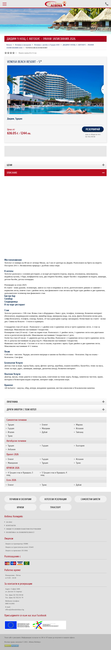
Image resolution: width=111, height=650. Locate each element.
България (80, 445)
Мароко (79, 424)
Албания (11, 449)
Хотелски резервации (55, 499)
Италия (11, 432)
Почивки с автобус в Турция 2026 (46, 45)
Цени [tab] (9, 165)
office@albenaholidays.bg (14, 609)
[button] (101, 89)
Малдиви (46, 428)
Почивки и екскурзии (23, 45)
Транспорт (55, 507)
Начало (9, 45)
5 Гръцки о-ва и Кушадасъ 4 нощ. (54, 473)
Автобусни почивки (16, 440)
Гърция (11, 428)
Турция (11, 424)
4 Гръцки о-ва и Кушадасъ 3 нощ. (19, 473)
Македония (13, 463)
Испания (79, 428)
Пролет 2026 (12, 454)
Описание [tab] (12, 172)
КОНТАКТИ (11, 525)
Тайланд (79, 432)
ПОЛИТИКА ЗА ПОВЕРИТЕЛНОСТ (20, 532)
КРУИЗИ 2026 (12, 467)
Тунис (10, 436)
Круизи (20, 507)
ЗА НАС (9, 522)
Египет (45, 424)
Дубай (44, 432)
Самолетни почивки (16, 420)
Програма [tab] (12, 401)
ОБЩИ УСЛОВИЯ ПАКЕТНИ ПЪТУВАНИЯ (23, 529)
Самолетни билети (90, 499)
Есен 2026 (11, 480)
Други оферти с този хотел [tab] (21, 409)
